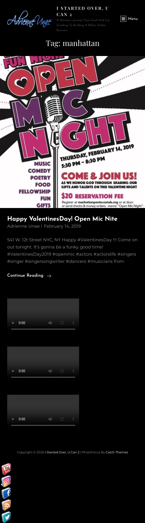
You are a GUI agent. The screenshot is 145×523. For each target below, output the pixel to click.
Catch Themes (117, 452)
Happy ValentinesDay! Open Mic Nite (62, 219)
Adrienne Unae (23, 226)
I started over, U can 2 (62, 452)
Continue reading (29, 275)
